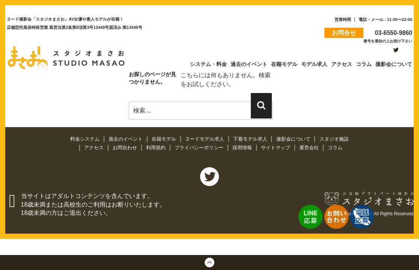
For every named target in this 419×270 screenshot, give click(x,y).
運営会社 (309, 147)
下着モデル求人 (251, 139)
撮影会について (294, 139)
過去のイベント (126, 139)
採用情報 (242, 147)
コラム (335, 147)
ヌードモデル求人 (205, 139)
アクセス (94, 147)
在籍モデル (165, 139)
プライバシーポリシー (200, 147)
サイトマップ (276, 147)
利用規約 (156, 147)
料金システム (85, 139)
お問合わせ (126, 147)
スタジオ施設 (334, 139)
